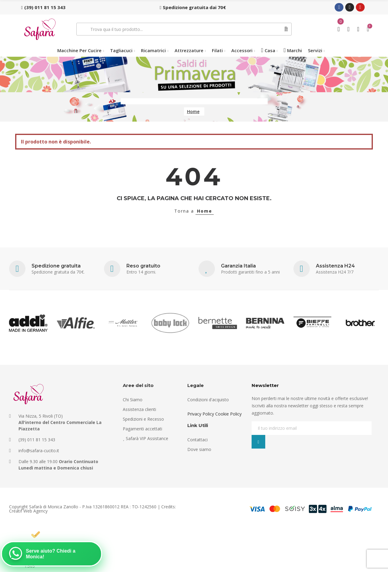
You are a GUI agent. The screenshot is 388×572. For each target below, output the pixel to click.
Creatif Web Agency (28, 511)
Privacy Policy (200, 414)
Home (204, 211)
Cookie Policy (228, 414)
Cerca (286, 29)
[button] (43, 7)
